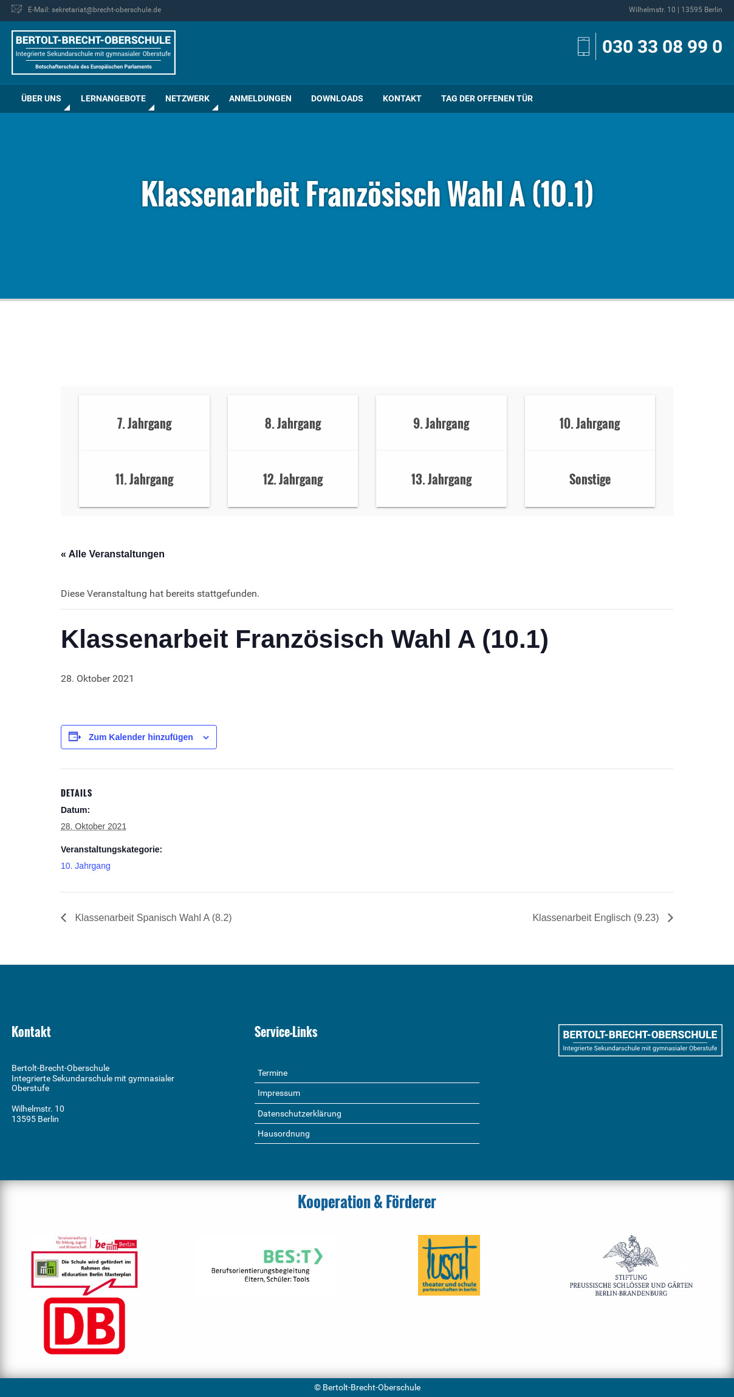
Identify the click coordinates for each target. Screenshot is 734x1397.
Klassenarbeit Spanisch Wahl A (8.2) (152, 918)
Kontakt (402, 98)
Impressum (279, 1093)
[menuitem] (41, 98)
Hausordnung (284, 1133)
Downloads (337, 98)
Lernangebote (113, 98)
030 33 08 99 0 (662, 46)
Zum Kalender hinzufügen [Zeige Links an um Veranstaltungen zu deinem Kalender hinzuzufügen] (141, 737)
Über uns (41, 98)
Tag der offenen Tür (487, 98)
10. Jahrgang (86, 866)
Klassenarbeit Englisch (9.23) (597, 918)
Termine (272, 1073)
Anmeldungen (260, 98)
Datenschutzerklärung (299, 1113)
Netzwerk (187, 98)
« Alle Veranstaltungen (113, 554)
